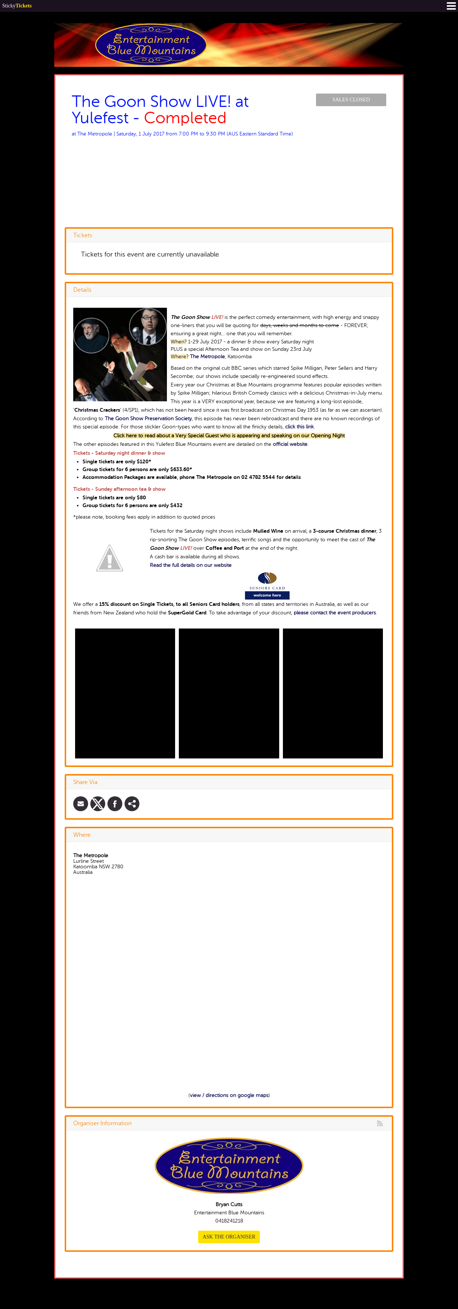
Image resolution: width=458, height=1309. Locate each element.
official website (290, 444)
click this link (299, 427)
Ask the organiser (229, 1237)
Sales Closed (351, 99)
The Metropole (207, 356)
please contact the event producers (335, 613)
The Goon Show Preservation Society (148, 418)
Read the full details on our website (191, 565)
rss (380, 1123)
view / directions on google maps (229, 1095)
